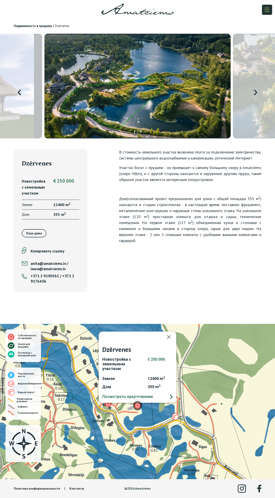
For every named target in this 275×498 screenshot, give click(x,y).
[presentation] (19, 92)
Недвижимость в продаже (33, 26)
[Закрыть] (171, 336)
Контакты (76, 488)
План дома (34, 233)
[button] (108, 403)
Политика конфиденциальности (37, 488)
